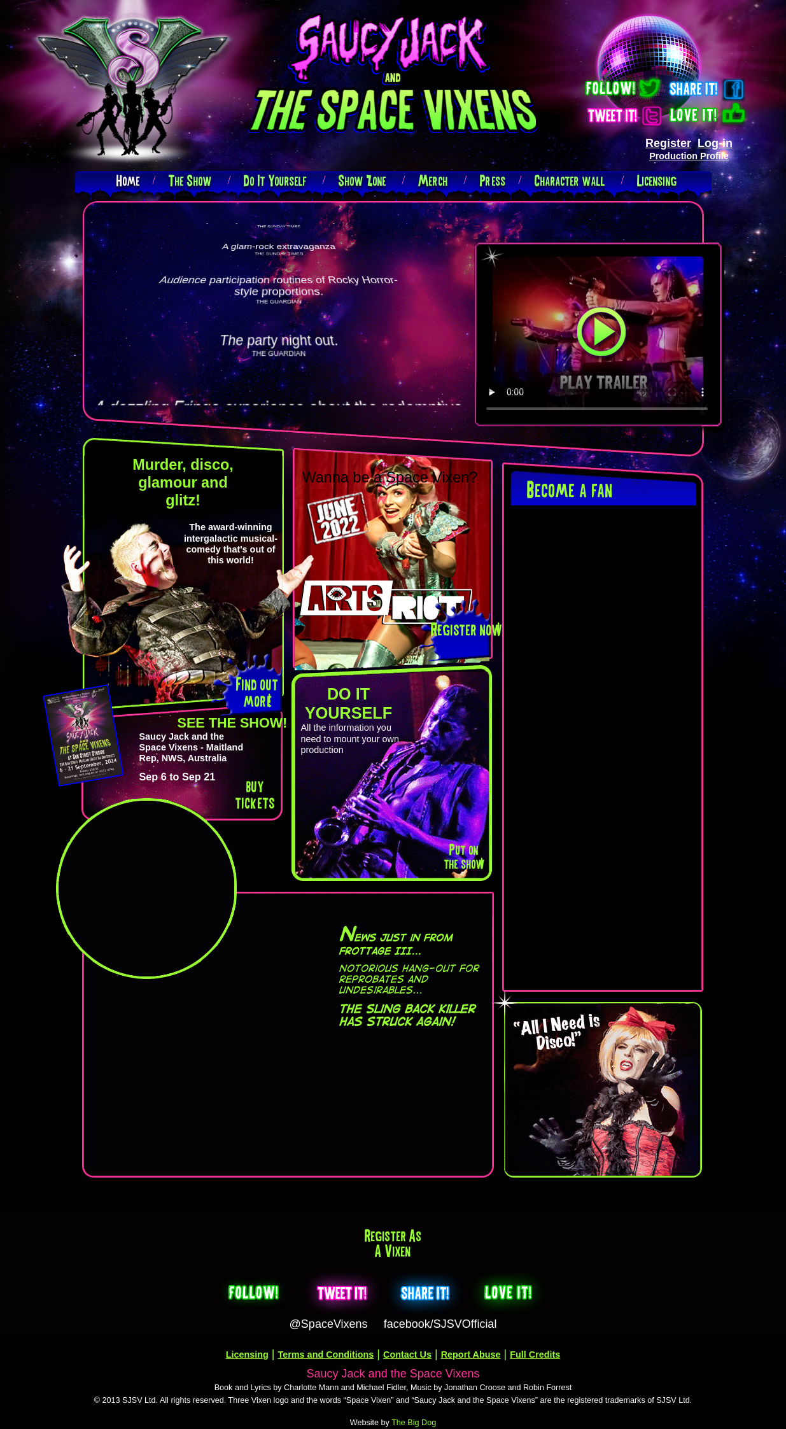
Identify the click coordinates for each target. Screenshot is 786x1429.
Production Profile (689, 156)
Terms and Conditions (326, 1354)
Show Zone (362, 180)
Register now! (465, 629)
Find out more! (257, 692)
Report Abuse (471, 1354)
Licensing (657, 180)
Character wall (570, 180)
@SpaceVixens (329, 1324)
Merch (433, 180)
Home (128, 180)
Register (668, 143)
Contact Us (407, 1354)
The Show (190, 180)
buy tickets (255, 794)
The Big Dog (413, 1422)
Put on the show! (463, 856)
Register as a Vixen (393, 1243)
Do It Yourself (275, 180)
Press (493, 180)
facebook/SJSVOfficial (440, 1324)
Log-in (715, 143)
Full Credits (535, 1354)
